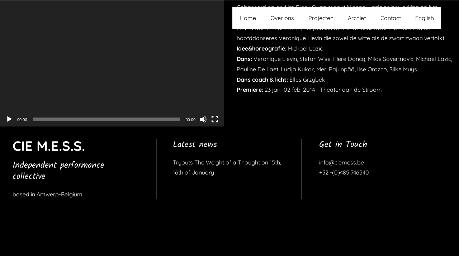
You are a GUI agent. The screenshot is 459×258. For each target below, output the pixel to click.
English (424, 18)
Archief (357, 18)
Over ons (282, 18)
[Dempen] (203, 119)
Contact (390, 18)
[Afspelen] (9, 119)
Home (248, 18)
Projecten (320, 18)
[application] (112, 63)
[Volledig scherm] (214, 119)
